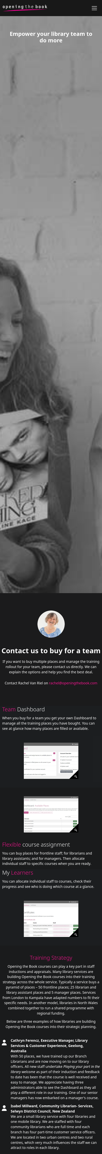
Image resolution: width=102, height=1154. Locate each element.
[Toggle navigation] (94, 8)
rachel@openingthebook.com (73, 683)
